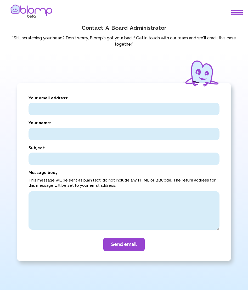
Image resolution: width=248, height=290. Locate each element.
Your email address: (48, 98)
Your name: (40, 122)
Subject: (37, 148)
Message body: (44, 172)
